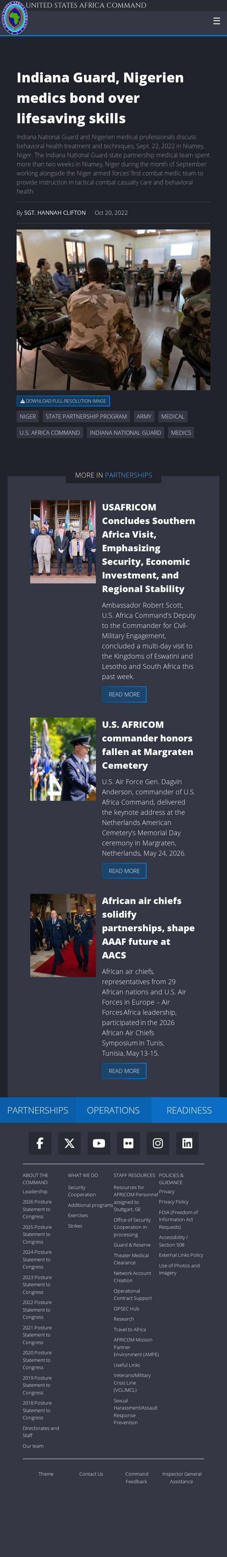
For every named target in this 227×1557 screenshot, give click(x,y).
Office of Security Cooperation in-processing (132, 1227)
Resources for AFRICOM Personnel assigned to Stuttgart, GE (136, 1198)
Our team (33, 1445)
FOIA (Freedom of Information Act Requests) (178, 1219)
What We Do (83, 1175)
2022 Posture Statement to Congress (37, 1309)
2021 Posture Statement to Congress (37, 1335)
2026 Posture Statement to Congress (37, 1209)
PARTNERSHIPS (37, 1110)
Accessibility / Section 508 (173, 1241)
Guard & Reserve (132, 1244)
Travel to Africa (130, 1329)
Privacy (166, 1191)
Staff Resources (134, 1175)
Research (124, 1318)
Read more (124, 694)
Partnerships (128, 474)
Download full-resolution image (63, 401)
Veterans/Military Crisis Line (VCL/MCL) (132, 1382)
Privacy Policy (173, 1201)
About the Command (35, 1179)
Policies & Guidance (171, 1179)
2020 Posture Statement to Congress (37, 1360)
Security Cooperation (82, 1191)
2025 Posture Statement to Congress (37, 1234)
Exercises (78, 1215)
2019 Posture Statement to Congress (37, 1385)
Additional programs (90, 1205)
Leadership (35, 1191)
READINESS (189, 1110)
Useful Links (127, 1365)
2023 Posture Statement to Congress (37, 1284)
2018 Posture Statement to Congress (37, 1410)
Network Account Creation (132, 1277)
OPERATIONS (113, 1110)
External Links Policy (181, 1254)
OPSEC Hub (126, 1308)
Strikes (75, 1225)
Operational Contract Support (133, 1294)
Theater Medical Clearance (131, 1259)
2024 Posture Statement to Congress (37, 1259)
